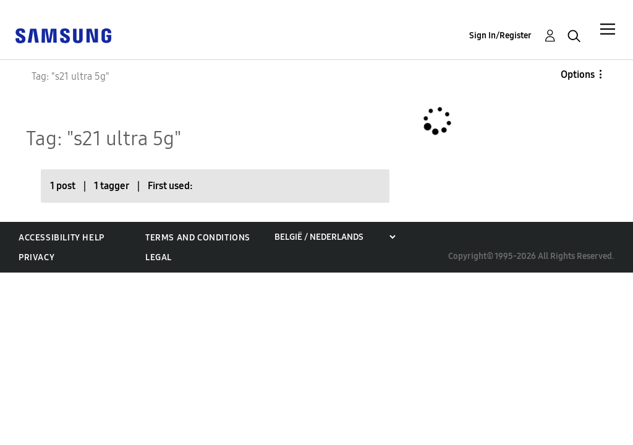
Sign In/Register (500, 35)
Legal (158, 257)
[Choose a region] (334, 237)
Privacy (36, 257)
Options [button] (578, 74)
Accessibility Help (61, 237)
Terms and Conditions (197, 237)
